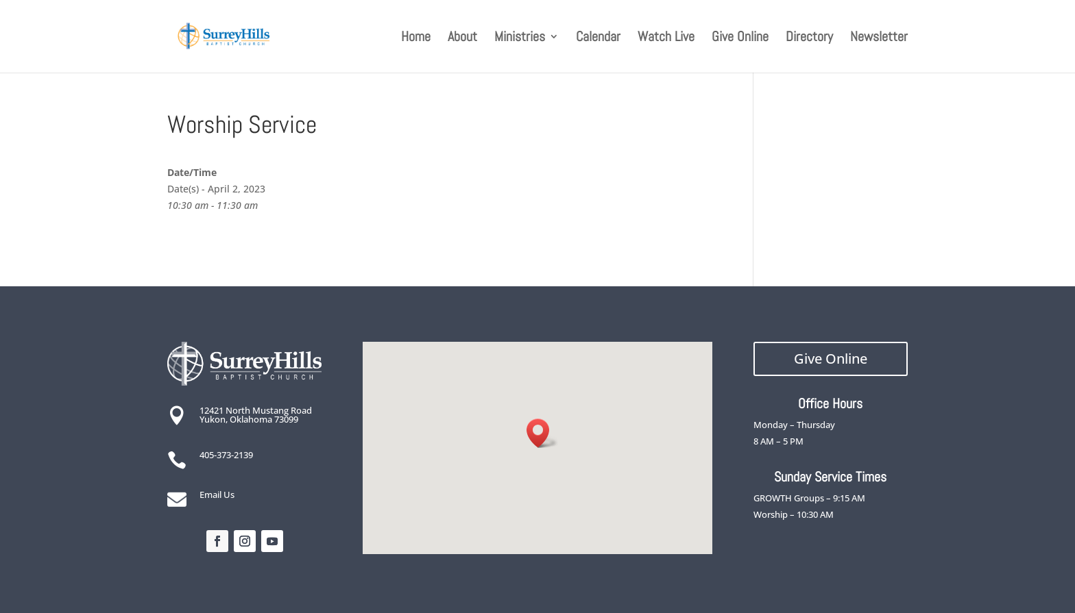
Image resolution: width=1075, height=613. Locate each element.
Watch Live (666, 38)
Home (416, 38)
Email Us (217, 494)
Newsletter (879, 38)
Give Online (740, 38)
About (462, 38)
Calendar (598, 38)
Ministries (519, 38)
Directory (809, 38)
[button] (542, 433)
